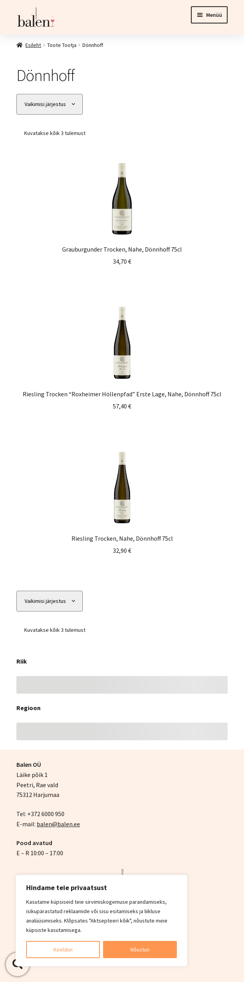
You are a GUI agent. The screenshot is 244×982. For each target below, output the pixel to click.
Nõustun (140, 949)
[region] (101, 920)
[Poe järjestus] (49, 104)
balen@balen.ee (58, 824)
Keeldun (63, 949)
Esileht (33, 45)
